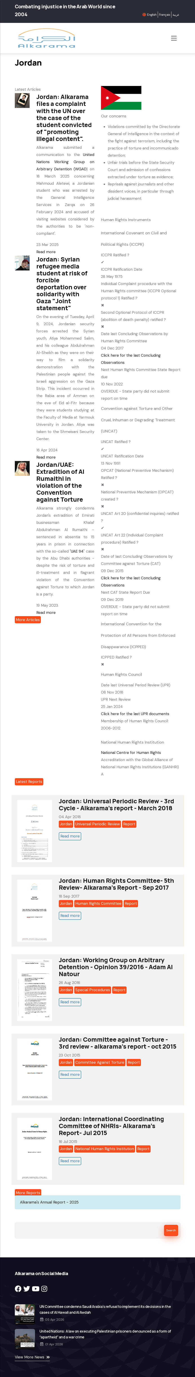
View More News (29, 1357)
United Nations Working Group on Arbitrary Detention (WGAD (65, 161)
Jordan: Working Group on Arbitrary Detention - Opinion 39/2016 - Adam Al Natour (116, 967)
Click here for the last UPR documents (135, 713)
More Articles (28, 619)
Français (164, 15)
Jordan (66, 823)
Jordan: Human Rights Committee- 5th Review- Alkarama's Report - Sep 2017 (116, 884)
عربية (176, 15)
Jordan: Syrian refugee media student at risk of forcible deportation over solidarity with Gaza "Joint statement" (62, 283)
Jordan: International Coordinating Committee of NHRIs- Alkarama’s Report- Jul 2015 (111, 1126)
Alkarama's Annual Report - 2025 (49, 1202)
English (151, 15)
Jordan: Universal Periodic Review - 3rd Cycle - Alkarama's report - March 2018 (116, 804)
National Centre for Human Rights (131, 752)
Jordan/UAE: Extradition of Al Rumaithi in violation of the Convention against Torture (60, 481)
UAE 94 (77, 551)
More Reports (28, 1192)
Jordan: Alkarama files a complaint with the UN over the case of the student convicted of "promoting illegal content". (64, 117)
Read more (46, 251)
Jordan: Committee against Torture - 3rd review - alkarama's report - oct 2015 (117, 1042)
